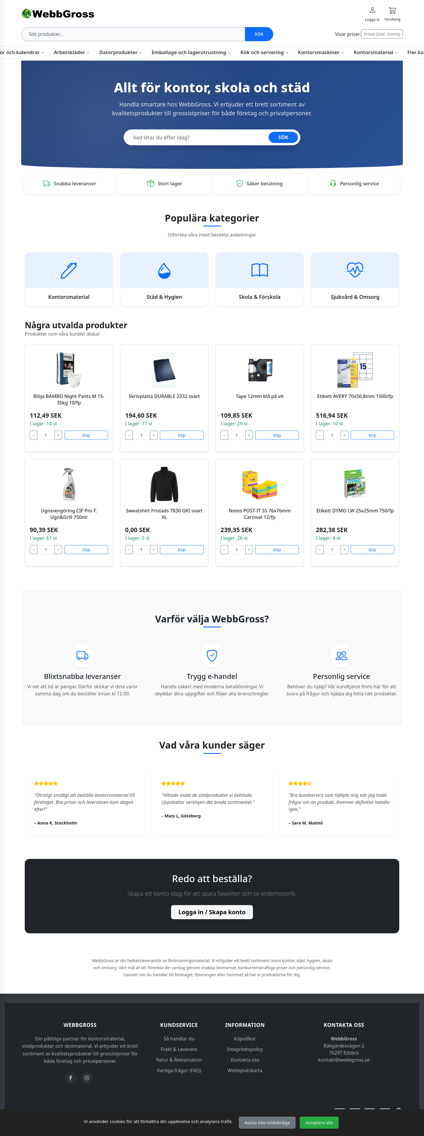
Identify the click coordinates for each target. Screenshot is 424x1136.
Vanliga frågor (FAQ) (179, 1070)
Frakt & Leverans (179, 1049)
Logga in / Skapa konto (212, 912)
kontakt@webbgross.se (344, 1060)
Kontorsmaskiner (321, 52)
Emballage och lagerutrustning (191, 52)
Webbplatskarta (245, 1070)
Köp (86, 435)
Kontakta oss (245, 1060)
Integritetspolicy (245, 1049)
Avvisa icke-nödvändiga (267, 1122)
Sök (259, 34)
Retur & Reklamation (179, 1060)
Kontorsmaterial (376, 52)
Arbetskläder (72, 52)
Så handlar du (179, 1038)
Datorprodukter (120, 52)
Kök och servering (265, 52)
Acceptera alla (319, 1122)
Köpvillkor (245, 1038)
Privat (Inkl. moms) (382, 34)
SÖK (283, 137)
